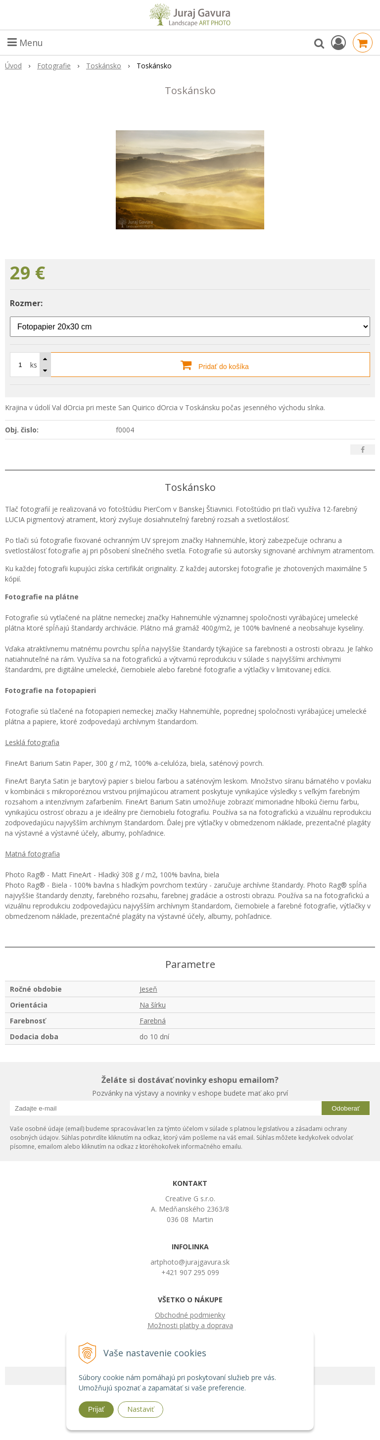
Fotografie (54, 65)
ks (33, 365)
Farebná (153, 1020)
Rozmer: (26, 303)
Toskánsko (103, 65)
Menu (25, 43)
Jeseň (148, 989)
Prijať (96, 1409)
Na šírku (153, 1005)
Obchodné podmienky (190, 1315)
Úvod (13, 65)
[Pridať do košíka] (190, 364)
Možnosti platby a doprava (190, 1325)
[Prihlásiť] (338, 42)
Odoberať (346, 1108)
